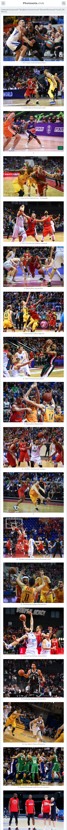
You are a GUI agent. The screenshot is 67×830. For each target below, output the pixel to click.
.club (33, 3)
